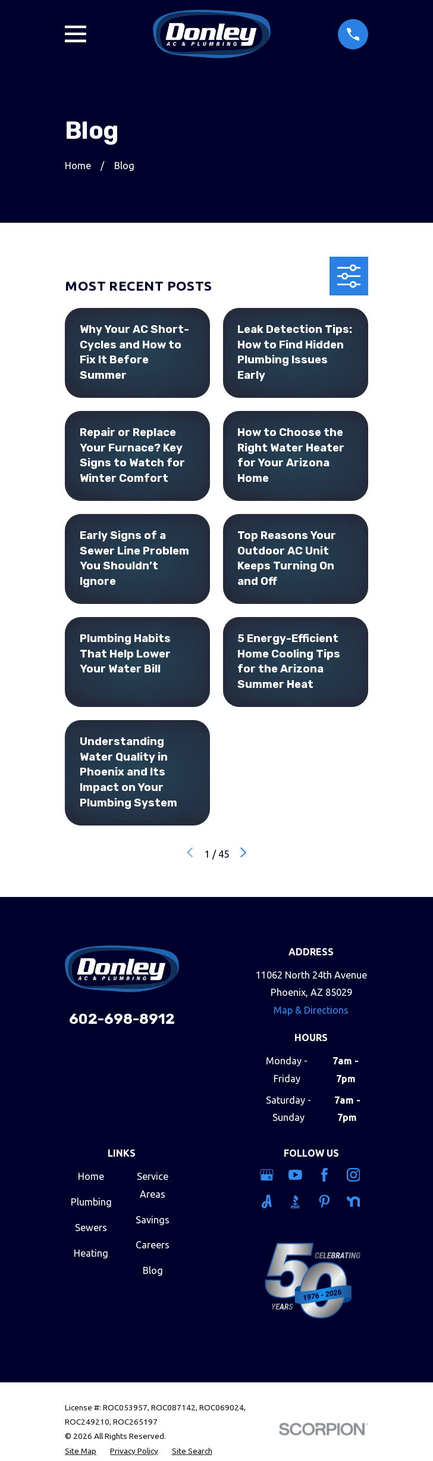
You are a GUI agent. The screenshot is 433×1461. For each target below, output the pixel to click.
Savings (153, 1219)
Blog (153, 1270)
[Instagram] (355, 1175)
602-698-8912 (122, 1019)
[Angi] (268, 1201)
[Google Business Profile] (268, 1175)
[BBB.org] (296, 1201)
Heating (91, 1253)
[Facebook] (326, 1175)
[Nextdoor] (355, 1201)
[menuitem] (80, 1451)
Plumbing (91, 1202)
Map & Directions (311, 1010)
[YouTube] (296, 1175)
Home (91, 1176)
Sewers (91, 1227)
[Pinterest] (326, 1201)
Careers (153, 1244)
